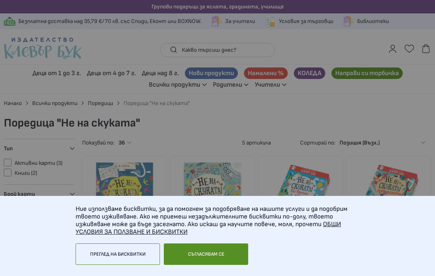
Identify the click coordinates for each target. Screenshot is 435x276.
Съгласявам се (206, 254)
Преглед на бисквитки (118, 254)
